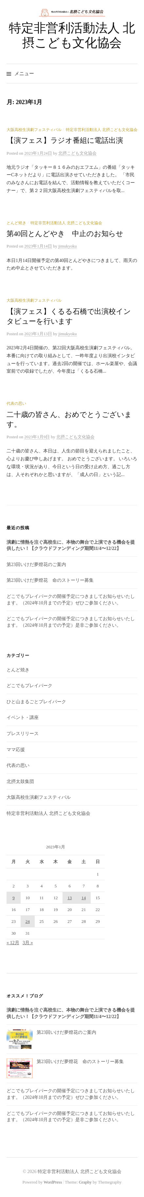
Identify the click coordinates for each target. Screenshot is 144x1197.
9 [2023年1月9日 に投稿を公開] (13, 897)
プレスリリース (23, 733)
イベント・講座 (23, 717)
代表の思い (16, 403)
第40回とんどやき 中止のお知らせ (65, 234)
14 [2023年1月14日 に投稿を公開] (83, 897)
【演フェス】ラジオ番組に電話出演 (65, 140)
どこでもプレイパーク (29, 685)
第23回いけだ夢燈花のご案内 (36, 564)
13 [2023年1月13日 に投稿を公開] (69, 897)
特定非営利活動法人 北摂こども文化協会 (101, 129)
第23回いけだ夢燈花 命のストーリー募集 (50, 580)
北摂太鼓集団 (20, 781)
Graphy (85, 1182)
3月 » (28, 942)
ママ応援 (16, 749)
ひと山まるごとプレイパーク (36, 701)
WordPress (53, 1182)
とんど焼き (16, 223)
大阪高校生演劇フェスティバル (34, 129)
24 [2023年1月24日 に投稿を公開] (28, 921)
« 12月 (13, 942)
